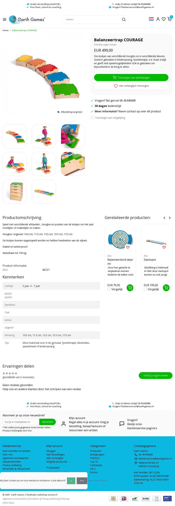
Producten (95, 451)
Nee (82, 480)
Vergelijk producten (56, 461)
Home (6, 30)
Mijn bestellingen (55, 454)
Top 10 (94, 461)
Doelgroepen (97, 454)
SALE (93, 468)
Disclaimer (34, 498)
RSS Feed (9, 502)
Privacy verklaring (12, 465)
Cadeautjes (96, 465)
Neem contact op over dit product (139, 111)
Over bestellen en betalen (16, 451)
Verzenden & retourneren (16, 468)
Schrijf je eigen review (105, 44)
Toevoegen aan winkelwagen (131, 77)
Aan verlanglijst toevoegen (131, 86)
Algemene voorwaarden (16, 458)
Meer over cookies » (98, 480)
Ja (71, 480)
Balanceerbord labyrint (120, 262)
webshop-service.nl (47, 494)
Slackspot (150, 259)
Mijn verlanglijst (54, 458)
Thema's (94, 458)
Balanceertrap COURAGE (24, 30)
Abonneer (47, 421)
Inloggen (51, 451)
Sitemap (65, 498)
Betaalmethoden (12, 461)
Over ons (7, 454)
